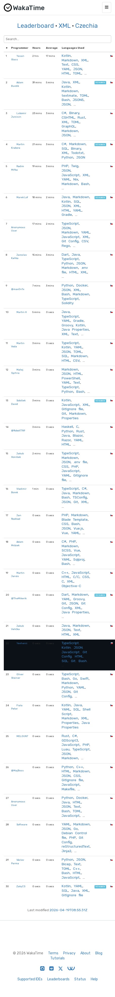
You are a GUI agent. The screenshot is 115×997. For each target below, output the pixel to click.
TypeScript (70, 223)
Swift (84, 678)
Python (67, 157)
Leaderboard (35, 25)
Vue (65, 533)
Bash (66, 100)
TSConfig (80, 497)
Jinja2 (66, 851)
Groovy (67, 325)
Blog (98, 953)
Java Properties (75, 329)
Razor (66, 440)
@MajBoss (17, 770)
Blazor (78, 435)
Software (21, 824)
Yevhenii (21, 643)
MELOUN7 (22, 736)
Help (94, 979)
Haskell (67, 427)
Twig (74, 166)
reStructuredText (76, 846)
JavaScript (71, 175)
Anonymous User (18, 229)
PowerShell (71, 378)
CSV (85, 241)
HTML (66, 73)
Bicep (66, 864)
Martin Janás (18, 574)
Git (64, 413)
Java (66, 82)
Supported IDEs (29, 979)
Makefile (68, 789)
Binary (74, 113)
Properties (70, 418)
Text (65, 64)
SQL (65, 148)
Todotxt (77, 153)
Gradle (67, 215)
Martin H (21, 312)
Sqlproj (78, 559)
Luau (66, 749)
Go (75, 678)
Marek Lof (22, 197)
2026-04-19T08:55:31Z (68, 910)
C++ (65, 572)
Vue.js (78, 528)
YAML (66, 69)
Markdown (70, 60)
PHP (65, 166)
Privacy (69, 953)
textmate (69, 95)
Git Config (70, 241)
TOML (77, 73)
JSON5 (78, 100)
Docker (81, 285)
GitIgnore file (72, 409)
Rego (66, 246)
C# (64, 113)
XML (65, 25)
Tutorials (57, 958)
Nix (75, 179)
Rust (81, 117)
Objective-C (71, 586)
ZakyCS (20, 886)
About (85, 953)
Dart (65, 254)
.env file (80, 462)
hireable (100, 83)
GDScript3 (70, 740)
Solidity (68, 303)
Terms (53, 953)
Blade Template (75, 519)
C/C (76, 577)
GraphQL (68, 126)
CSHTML (68, 117)
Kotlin (66, 56)
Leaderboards (58, 979)
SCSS (66, 550)
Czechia (86, 25)
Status (80, 979)
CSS (75, 64)
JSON (77, 69)
